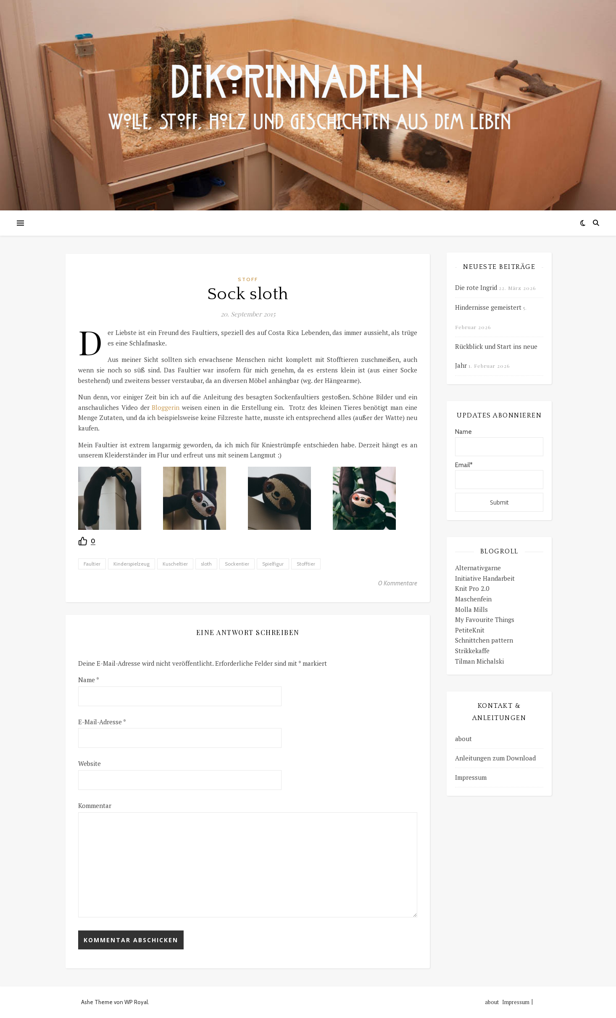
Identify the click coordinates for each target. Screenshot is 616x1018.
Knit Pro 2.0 (472, 588)
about (463, 738)
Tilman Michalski (479, 661)
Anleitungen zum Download (495, 758)
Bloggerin (167, 407)
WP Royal (136, 1002)
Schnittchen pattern (484, 640)
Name (88, 679)
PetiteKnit (469, 630)
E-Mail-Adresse (102, 722)
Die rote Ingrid (476, 287)
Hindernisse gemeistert (488, 307)
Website (89, 763)
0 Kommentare (397, 583)
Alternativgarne (478, 567)
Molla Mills (471, 609)
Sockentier (237, 564)
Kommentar (94, 805)
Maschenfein (473, 599)
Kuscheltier (175, 564)
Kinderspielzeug (131, 564)
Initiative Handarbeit (485, 578)
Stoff (248, 279)
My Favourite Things (484, 619)
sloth (206, 564)
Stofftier (306, 564)
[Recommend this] (86, 541)
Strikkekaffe (472, 650)
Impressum (471, 777)
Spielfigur (273, 564)
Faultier (92, 564)
